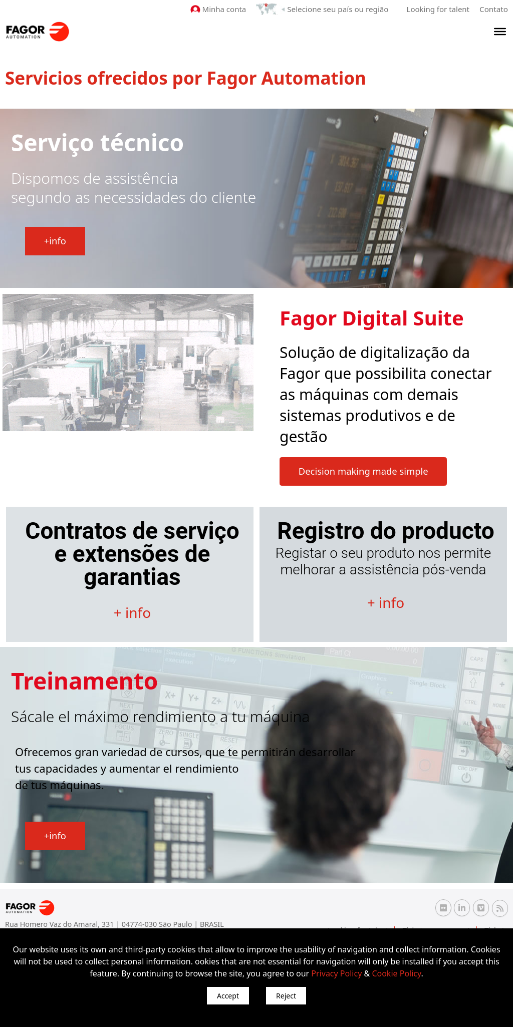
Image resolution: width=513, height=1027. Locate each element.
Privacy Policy (336, 973)
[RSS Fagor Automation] (500, 908)
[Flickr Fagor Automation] (443, 907)
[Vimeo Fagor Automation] (481, 907)
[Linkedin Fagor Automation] (462, 907)
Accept (228, 995)
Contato (494, 9)
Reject (286, 995)
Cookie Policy (396, 973)
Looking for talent (438, 9)
